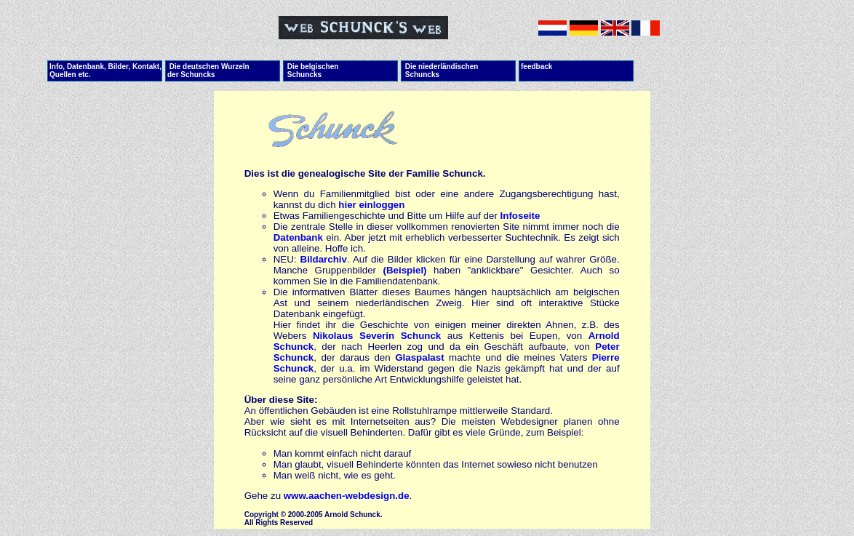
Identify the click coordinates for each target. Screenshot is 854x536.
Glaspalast (419, 357)
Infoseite (520, 215)
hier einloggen (371, 204)
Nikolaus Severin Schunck (377, 335)
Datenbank (298, 237)
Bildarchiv (323, 259)
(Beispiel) (405, 270)
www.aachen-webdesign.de (347, 495)
